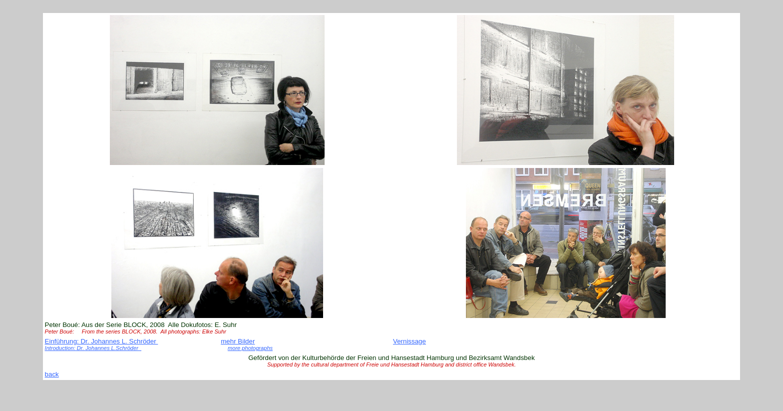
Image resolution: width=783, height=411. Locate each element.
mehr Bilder (238, 341)
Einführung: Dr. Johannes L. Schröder (101, 341)
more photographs (250, 348)
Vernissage (409, 341)
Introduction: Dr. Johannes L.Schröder (93, 348)
